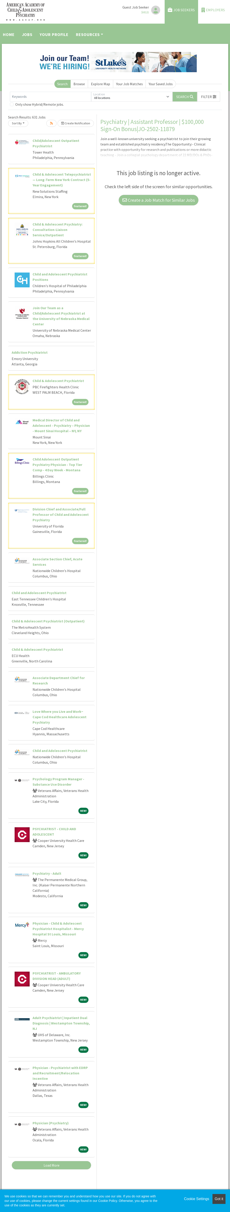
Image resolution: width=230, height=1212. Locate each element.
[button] (208, 97)
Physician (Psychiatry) (51, 1123)
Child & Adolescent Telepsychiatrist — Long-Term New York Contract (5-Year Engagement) (62, 179)
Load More (52, 1165)
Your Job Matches (129, 84)
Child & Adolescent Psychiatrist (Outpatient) (48, 621)
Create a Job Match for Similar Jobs (158, 200)
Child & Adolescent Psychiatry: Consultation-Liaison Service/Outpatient (57, 229)
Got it (219, 1199)
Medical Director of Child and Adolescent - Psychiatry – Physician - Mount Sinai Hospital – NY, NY (61, 425)
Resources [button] (88, 34)
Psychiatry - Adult (47, 873)
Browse (79, 84)
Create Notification (75, 123)
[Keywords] (50, 97)
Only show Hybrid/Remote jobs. (39, 104)
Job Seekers (181, 10)
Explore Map (100, 84)
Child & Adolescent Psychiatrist (58, 380)
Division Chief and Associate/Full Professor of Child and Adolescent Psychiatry (61, 514)
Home (9, 34)
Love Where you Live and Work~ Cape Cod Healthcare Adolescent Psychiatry (59, 717)
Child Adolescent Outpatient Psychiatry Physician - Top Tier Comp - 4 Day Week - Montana (57, 464)
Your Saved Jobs (161, 84)
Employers (213, 10)
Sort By (17, 123)
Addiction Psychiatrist (30, 352)
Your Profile (54, 34)
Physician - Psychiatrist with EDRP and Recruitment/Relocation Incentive (60, 1073)
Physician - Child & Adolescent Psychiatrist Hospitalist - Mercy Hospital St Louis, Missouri (58, 928)
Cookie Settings (196, 1199)
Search (62, 84)
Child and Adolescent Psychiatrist (39, 592)
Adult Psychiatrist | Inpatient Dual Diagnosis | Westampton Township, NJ (61, 1023)
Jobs (27, 34)
